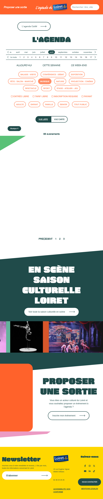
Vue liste (43, 119)
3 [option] (27, 57)
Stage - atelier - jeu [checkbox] (67, 88)
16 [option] (86, 57)
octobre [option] (75, 52)
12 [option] (66, 57)
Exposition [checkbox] (77, 74)
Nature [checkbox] (60, 81)
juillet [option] (42, 52)
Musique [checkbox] (44, 81)
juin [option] (33, 52)
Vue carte (59, 119)
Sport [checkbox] (46, 88)
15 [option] (81, 57)
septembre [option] (62, 52)
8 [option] (47, 57)
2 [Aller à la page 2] (59, 238)
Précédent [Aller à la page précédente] (45, 238)
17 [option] (91, 57)
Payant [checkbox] (87, 96)
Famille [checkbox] (49, 104)
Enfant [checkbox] (34, 104)
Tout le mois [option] (11, 57)
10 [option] (56, 57)
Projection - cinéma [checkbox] (82, 81)
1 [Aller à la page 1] (55, 238)
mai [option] (26, 52)
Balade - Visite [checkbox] (28, 74)
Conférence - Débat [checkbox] (53, 74)
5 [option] (35, 57)
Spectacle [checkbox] (30, 88)
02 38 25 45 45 (58, 480)
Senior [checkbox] (63, 104)
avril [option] (18, 52)
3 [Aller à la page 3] (64, 238)
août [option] (51, 52)
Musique (14, 128)
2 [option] (24, 57)
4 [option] (31, 57)
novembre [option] (87, 52)
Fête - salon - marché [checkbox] (21, 81)
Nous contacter (89, 482)
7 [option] (43, 57)
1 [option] (20, 57)
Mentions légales (89, 489)
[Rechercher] (96, 7)
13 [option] (71, 57)
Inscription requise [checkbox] (65, 96)
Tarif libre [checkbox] (40, 96)
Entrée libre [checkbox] (20, 96)
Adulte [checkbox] (20, 104)
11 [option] (61, 57)
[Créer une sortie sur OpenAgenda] (68, 415)
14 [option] (76, 57)
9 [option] (51, 57)
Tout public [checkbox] (80, 104)
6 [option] (39, 57)
